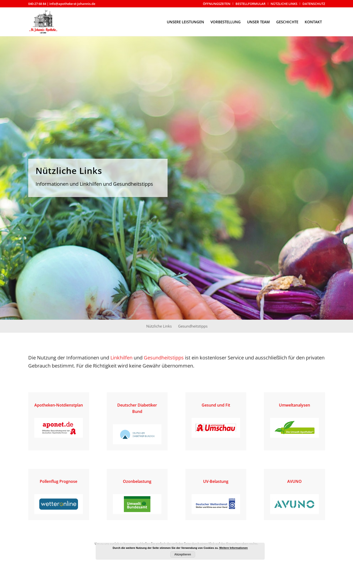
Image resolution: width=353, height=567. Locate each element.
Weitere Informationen (233, 547)
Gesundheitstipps (164, 357)
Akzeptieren (182, 554)
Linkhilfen (121, 357)
